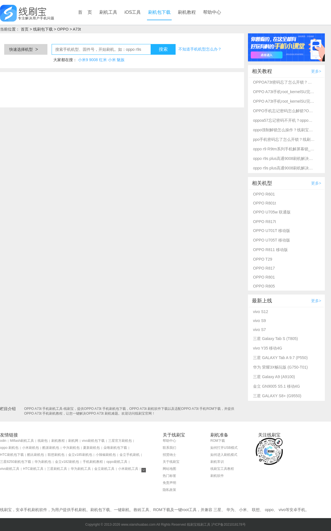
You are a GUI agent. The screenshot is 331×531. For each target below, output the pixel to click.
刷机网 (73, 441)
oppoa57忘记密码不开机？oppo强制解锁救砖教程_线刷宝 (284, 120)
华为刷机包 (43, 462)
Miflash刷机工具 (22, 441)
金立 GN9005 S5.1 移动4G (276, 386)
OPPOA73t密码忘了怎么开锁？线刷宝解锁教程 (284, 82)
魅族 (121, 60)
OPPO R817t (264, 221)
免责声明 (169, 483)
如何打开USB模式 (224, 448)
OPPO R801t (264, 203)
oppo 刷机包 (9, 448)
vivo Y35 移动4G (267, 348)
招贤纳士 (169, 455)
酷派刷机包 (50, 448)
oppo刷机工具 (116, 462)
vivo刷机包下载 (93, 441)
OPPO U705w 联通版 (272, 212)
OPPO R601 (264, 194)
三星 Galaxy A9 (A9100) (274, 376)
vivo (282, 509)
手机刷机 (78, 509)
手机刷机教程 (93, 462)
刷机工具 (108, 12)
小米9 (83, 60)
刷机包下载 (159, 12)
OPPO (62, 29)
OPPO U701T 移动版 (271, 230)
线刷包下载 (43, 29)
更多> (316, 71)
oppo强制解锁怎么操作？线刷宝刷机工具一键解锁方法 (284, 130)
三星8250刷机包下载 (15, 462)
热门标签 (169, 476)
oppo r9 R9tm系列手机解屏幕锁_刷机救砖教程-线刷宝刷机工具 (284, 149)
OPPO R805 (264, 286)
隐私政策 (169, 490)
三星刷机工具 (57, 469)
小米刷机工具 (128, 469)
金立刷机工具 (104, 469)
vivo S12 (260, 311)
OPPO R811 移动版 (270, 249)
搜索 (163, 49)
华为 (230, 509)
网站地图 (169, 469)
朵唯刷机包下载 (115, 448)
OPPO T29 (262, 259)
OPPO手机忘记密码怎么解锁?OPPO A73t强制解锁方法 (284, 111)
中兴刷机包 (71, 448)
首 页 (85, 12)
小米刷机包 (30, 448)
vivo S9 (259, 320)
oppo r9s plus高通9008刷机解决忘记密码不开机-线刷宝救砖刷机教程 (284, 158)
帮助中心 (212, 12)
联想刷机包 (56, 455)
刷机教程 (187, 12)
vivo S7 (259, 329)
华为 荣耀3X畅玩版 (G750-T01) (280, 367)
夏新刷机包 (91, 448)
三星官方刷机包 (120, 441)
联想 (256, 509)
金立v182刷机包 (67, 462)
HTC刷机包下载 (12, 455)
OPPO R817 (264, 268)
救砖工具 (141, 509)
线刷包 (43, 441)
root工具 (189, 509)
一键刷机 (122, 509)
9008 (93, 60)
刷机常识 (217, 462)
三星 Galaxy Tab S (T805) (275, 338)
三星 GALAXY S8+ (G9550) (277, 396)
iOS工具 (133, 12)
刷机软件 (217, 476)
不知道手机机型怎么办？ (200, 49)
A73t (77, 29)
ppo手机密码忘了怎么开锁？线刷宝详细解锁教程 (284, 139)
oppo (269, 509)
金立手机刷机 (129, 455)
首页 (25, 29)
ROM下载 (217, 441)
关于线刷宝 (171, 462)
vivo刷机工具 (9, 469)
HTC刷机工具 (33, 469)
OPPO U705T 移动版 (271, 240)
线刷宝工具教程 (222, 469)
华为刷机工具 (81, 469)
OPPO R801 (264, 277)
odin (3, 441)
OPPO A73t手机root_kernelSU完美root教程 (284, 91)
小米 (112, 60)
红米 (103, 60)
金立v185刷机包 (80, 455)
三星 (217, 509)
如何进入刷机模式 (223, 455)
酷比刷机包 (35, 455)
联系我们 (169, 448)
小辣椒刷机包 (106, 455)
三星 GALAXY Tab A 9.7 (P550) (280, 357)
